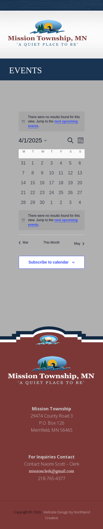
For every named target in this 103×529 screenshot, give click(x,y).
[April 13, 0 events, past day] (79, 173)
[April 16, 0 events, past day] (42, 183)
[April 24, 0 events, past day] (51, 193)
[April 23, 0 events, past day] (42, 193)
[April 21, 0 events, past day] (23, 193)
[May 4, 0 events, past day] (79, 202)
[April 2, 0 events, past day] (42, 163)
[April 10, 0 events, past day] (51, 173)
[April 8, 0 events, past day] (32, 173)
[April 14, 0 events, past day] (23, 183)
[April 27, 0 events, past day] (79, 193)
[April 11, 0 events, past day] (61, 173)
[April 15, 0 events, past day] (32, 183)
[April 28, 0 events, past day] (23, 202)
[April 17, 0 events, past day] (51, 183)
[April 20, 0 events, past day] (79, 183)
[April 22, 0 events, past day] (32, 193)
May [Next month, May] (79, 243)
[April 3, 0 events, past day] (51, 163)
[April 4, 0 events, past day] (61, 163)
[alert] (52, 122)
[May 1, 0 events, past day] (51, 202)
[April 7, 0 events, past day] (23, 173)
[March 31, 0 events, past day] (23, 163)
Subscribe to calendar (48, 262)
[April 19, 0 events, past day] (70, 183)
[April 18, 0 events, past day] (61, 183)
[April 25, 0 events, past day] (61, 193)
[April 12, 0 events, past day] (70, 173)
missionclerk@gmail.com (51, 471)
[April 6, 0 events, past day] (79, 163)
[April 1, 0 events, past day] (32, 163)
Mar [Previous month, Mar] (24, 242)
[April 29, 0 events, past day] (32, 202)
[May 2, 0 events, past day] (61, 202)
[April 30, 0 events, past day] (42, 202)
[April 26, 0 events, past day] (70, 193)
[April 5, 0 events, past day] (70, 163)
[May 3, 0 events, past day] (70, 202)
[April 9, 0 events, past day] (42, 173)
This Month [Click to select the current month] (51, 242)
